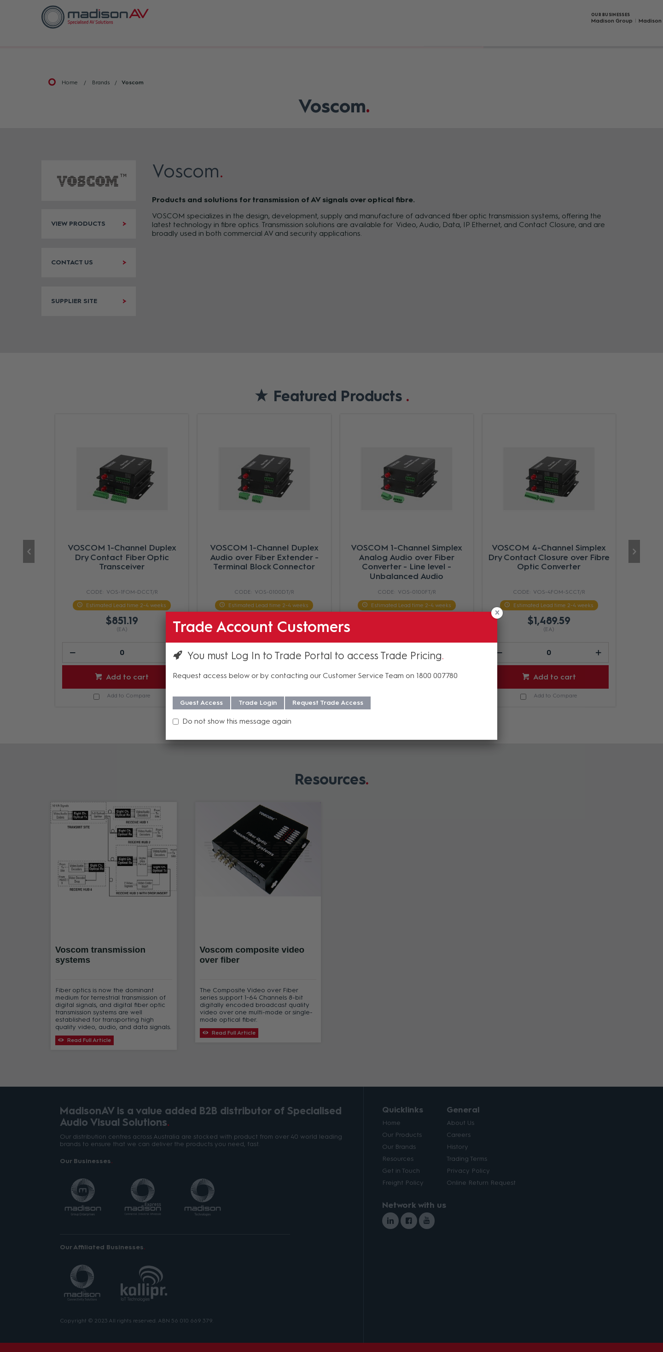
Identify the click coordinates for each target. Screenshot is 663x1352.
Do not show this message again (236, 721)
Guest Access (201, 703)
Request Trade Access (327, 703)
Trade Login (257, 703)
